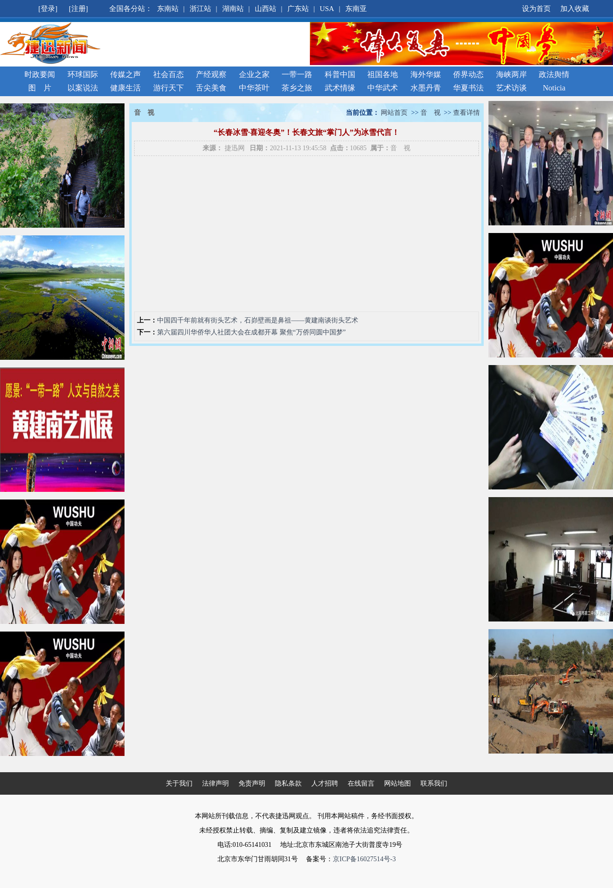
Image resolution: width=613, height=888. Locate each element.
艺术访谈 (511, 88)
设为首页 (536, 8)
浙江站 (200, 8)
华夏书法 (468, 88)
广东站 (298, 8)
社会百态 (168, 74)
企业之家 (254, 74)
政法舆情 (554, 74)
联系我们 (433, 783)
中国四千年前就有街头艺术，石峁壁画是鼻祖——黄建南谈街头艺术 (257, 320)
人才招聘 (324, 783)
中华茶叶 (254, 88)
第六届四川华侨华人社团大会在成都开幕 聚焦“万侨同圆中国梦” (251, 332)
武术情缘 (340, 88)
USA (327, 8)
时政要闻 (39, 74)
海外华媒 (425, 74)
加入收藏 (574, 8)
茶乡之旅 (297, 88)
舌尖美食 (211, 88)
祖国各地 (382, 74)
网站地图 (397, 783)
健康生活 (125, 88)
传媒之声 (125, 74)
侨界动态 (468, 74)
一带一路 (297, 74)
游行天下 (168, 88)
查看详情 (466, 112)
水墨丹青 (425, 88)
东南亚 (356, 8)
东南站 (168, 8)
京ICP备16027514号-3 (364, 859)
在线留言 (361, 783)
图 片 (39, 88)
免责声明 (251, 783)
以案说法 (83, 88)
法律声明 (215, 783)
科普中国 (340, 74)
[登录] (48, 8)
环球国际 (83, 74)
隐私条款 (288, 783)
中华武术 (382, 88)
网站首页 (394, 112)
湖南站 (233, 8)
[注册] (79, 8)
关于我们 (179, 783)
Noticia (554, 88)
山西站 (265, 8)
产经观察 (211, 74)
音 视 (430, 112)
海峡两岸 (511, 74)
